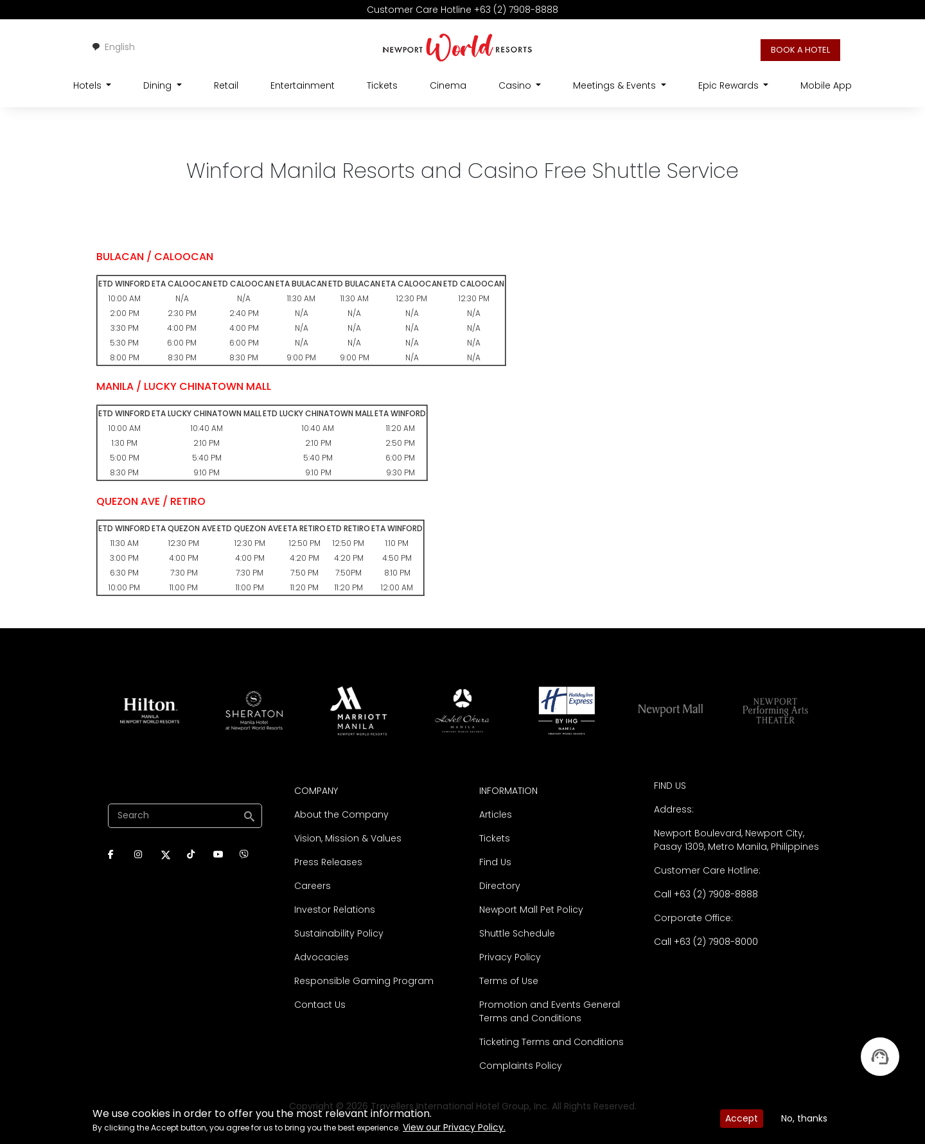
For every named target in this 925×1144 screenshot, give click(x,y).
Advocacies (321, 957)
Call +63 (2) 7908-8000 (706, 941)
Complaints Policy (520, 1065)
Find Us (495, 862)
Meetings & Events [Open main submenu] (615, 85)
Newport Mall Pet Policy (531, 909)
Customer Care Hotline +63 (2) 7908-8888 (462, 9)
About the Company (341, 814)
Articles (495, 814)
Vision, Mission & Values (347, 838)
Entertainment (302, 85)
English (113, 46)
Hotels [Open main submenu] (88, 85)
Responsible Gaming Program (364, 980)
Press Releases (328, 862)
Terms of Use (508, 980)
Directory (499, 885)
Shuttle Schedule (517, 933)
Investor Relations (334, 909)
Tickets (382, 85)
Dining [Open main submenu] (158, 85)
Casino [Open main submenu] (516, 85)
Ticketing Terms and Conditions (551, 1041)
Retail (226, 85)
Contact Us (320, 1004)
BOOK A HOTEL (800, 50)
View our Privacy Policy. (454, 1127)
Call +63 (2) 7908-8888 (706, 894)
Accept (741, 1118)
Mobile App (826, 85)
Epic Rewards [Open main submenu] (729, 85)
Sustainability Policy (338, 933)
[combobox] (113, 47)
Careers (312, 885)
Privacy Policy (510, 957)
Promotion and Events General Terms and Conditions (549, 1011)
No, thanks (804, 1118)
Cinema (448, 85)
